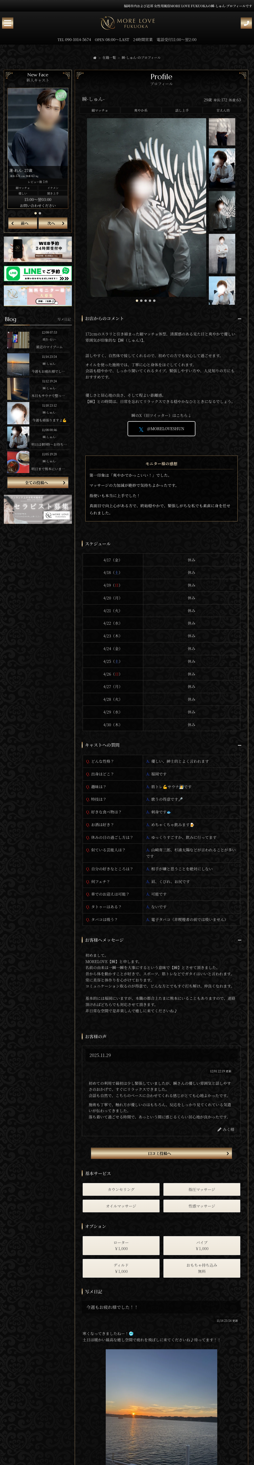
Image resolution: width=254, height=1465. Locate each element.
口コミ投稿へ (159, 1153)
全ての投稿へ (36, 482)
